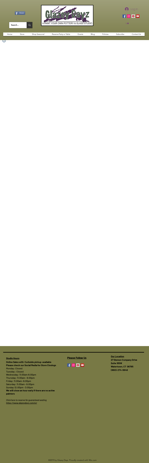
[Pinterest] (133, 16)
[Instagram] (128, 16)
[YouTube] (137, 16)
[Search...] (16, 25)
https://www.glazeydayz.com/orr (21, 403)
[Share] (20, 13)
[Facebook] (124, 16)
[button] (127, 23)
